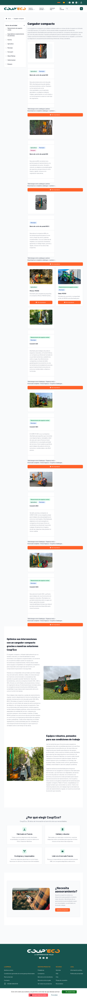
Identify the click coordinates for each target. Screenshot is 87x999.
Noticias (16, 3)
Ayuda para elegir (52, 10)
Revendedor (59, 983)
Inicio (9, 19)
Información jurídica (76, 970)
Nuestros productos (32, 10)
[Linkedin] (73, 3)
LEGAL (72, 967)
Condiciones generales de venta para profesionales (19, 973)
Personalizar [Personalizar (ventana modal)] (54, 995)
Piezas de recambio (61, 980)
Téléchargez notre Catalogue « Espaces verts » (41, 382)
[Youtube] (69, 3)
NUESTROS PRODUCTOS (44, 967)
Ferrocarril (10, 53)
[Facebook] (66, 3)
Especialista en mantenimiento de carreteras (16, 35)
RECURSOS (59, 967)
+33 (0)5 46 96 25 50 (12, 983)
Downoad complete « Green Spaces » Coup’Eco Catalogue (45, 384)
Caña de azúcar (11, 61)
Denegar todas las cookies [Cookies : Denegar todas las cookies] (39, 995)
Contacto (24, 3)
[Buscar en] (81, 9)
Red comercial (62, 10)
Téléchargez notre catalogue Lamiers (39, 110)
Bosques (10, 65)
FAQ (57, 973)
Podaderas (41, 970)
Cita (57, 977)
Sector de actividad (42, 10)
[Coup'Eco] (15, 10)
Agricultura (10, 45)
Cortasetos (41, 973)
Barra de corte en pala (44, 980)
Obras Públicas (11, 57)
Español (59, 3)
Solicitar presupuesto (62, 911)
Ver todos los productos (45, 983)
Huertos (10, 40)
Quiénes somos (6, 3)
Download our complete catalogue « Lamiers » (41, 112)
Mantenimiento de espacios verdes (15, 30)
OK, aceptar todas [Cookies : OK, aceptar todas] (70, 991)
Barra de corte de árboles (45, 977)
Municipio (10, 49)
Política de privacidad (76, 973)
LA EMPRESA (7, 967)
